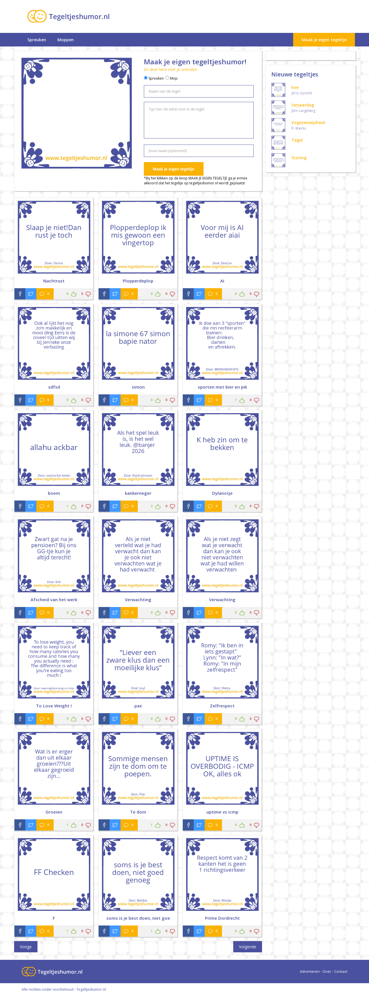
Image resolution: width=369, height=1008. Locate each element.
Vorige (26, 946)
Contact (340, 971)
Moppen (65, 39)
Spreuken (36, 39)
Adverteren (310, 971)
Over (327, 971)
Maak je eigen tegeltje (324, 39)
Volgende (247, 946)
